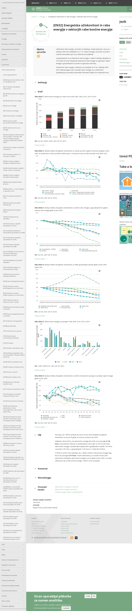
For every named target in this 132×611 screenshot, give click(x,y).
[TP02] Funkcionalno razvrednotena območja (11, 337)
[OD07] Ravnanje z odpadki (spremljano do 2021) (11, 225)
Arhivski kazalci (87, 539)
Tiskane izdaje (61, 541)
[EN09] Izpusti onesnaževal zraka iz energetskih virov (13, 81)
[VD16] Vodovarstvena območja (13, 401)
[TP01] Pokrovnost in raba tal (12, 331)
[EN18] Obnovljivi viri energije (12, 101)
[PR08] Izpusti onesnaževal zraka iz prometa (13, 308)
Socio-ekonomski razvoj (9, 591)
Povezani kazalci (114, 66)
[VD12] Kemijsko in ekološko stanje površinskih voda (12, 395)
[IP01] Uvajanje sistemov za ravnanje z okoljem (12, 155)
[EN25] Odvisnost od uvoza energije (11, 129)
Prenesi (110, 161)
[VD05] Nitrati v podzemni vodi (12, 362)
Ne (94, 596)
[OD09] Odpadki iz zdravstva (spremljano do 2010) (12, 497)
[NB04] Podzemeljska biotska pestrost (12, 183)
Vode (3, 550)
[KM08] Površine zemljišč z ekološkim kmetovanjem (11, 176)
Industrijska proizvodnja (9, 575)
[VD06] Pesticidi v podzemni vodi (13, 367)
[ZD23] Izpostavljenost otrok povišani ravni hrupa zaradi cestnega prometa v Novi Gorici (13, 427)
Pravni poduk (61, 546)
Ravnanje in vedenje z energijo (11, 44)
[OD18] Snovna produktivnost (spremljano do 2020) (12, 531)
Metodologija (113, 62)
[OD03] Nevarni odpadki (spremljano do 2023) (10, 465)
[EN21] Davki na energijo (11, 111)
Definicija (111, 49)
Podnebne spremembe (9, 34)
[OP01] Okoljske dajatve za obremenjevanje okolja (11, 268)
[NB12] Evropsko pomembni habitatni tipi (12, 204)
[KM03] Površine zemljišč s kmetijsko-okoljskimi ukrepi (11, 162)
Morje (3, 555)
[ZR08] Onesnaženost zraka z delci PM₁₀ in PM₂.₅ (12, 444)
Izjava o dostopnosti (63, 548)
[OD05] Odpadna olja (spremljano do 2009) (13, 472)
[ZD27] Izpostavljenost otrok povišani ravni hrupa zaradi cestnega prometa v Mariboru (12, 436)
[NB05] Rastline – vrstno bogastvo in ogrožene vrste (13, 190)
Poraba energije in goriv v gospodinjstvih (66, 508)
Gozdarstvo (5, 65)
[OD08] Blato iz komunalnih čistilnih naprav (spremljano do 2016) (13, 489)
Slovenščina (116, 26)
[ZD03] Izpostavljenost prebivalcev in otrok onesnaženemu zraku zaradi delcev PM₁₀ (12, 409)
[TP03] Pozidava (8, 343)
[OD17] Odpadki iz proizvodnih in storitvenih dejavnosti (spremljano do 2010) (13, 253)
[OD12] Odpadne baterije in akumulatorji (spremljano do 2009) (14, 232)
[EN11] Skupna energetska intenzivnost (11, 88)
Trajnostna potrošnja (8, 580)
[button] (127, 3)
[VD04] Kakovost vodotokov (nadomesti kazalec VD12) (12, 538)
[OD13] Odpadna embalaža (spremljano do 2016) (11, 238)
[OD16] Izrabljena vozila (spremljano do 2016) (10, 524)
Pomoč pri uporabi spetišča (65, 539)
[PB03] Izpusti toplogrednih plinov (13, 281)
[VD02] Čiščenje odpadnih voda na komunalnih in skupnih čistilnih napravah (14, 355)
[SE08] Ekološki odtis (9, 326)
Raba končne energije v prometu (63, 505)
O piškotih (66, 608)
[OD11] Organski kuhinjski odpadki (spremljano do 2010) (12, 510)
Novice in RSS (61, 544)
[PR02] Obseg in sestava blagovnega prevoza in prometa (13, 294)
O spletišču (60, 537)
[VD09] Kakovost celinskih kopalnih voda (11, 383)
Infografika (6, 23)
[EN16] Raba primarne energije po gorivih (14, 95)
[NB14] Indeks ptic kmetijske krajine (12, 211)
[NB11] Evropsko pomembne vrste (12, 197)
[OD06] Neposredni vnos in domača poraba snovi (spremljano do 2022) (11, 480)
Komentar (112, 59)
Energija (4, 39)
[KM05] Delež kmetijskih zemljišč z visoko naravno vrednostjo (13, 169)
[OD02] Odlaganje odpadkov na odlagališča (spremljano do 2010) (13, 458)
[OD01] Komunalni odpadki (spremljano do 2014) (11, 451)
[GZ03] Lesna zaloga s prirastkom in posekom (13, 148)
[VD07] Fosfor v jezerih (10, 372)
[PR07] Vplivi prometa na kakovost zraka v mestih (11, 301)
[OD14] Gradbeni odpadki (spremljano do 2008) (11, 245)
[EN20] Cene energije (9, 106)
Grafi (110, 52)
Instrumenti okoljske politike (10, 586)
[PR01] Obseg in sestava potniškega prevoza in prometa (13, 287)
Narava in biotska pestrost (10, 560)
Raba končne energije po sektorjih (63, 502)
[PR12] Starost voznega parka (12, 321)
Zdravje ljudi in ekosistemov (10, 49)
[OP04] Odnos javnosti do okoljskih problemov (11, 275)
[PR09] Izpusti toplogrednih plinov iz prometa (13, 315)
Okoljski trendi (7, 18)
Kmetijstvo (5, 59)
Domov (4, 8)
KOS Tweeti (112, 85)
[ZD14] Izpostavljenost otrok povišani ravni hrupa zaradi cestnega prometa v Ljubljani (12, 418)
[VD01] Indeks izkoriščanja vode (13, 348)
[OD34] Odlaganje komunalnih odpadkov (12, 261)
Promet (4, 54)
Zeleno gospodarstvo (8, 70)
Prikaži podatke (40, 150)
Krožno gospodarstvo (10, 75)
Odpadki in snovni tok (8, 565)
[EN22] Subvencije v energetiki (12, 116)
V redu (88, 596)
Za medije (5, 28)
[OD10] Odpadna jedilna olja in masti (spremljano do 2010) (13, 503)
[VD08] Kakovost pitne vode (12, 377)
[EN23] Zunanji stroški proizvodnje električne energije (13, 122)
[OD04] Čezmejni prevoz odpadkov (10, 218)
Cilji (109, 56)
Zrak (3, 544)
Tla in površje (6, 570)
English (114, 29)
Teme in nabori (7, 13)
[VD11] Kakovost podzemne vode (13, 389)
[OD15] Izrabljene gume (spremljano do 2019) (10, 517)
